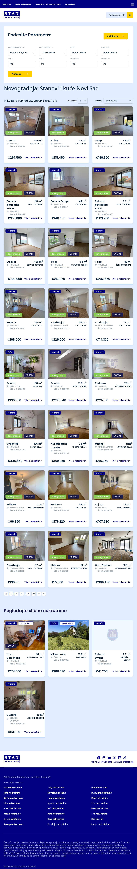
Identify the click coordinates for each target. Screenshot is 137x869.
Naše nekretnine (23, 4)
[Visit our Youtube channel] (109, 755)
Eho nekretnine (12, 800)
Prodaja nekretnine (58, 821)
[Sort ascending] (80, 98)
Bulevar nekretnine (101, 790)
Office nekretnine (13, 795)
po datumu (111, 98)
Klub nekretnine (99, 795)
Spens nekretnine (57, 800)
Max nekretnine (12, 811)
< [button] (6, 591)
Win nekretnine (99, 800)
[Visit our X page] (114, 755)
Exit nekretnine (56, 806)
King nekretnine (56, 811)
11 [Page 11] (39, 591)
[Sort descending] (85, 98)
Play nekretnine (99, 806)
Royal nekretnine (57, 790)
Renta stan (97, 816)
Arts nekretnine (12, 816)
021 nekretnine (99, 785)
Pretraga (20, 71)
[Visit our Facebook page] (98, 755)
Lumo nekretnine (100, 821)
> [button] (44, 591)
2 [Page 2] (16, 591)
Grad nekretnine (13, 785)
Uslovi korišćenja (123, 759)
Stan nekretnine (12, 806)
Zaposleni (70, 4)
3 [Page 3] (21, 591)
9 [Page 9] (28, 591)
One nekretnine (56, 816)
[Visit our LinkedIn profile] (119, 755)
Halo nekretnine (56, 795)
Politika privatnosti (101, 759)
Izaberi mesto (110, 50)
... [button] (25, 591)
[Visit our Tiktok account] (124, 755)
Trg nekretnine (99, 811)
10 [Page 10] (34, 591)
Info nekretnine (12, 790)
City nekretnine (56, 785)
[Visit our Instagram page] (104, 755)
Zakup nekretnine (13, 821)
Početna (7, 4)
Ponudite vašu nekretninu (48, 4)
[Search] (130, 15)
